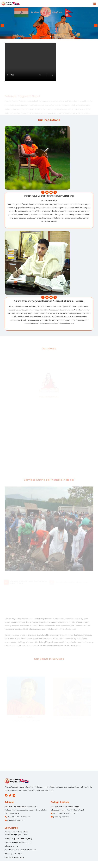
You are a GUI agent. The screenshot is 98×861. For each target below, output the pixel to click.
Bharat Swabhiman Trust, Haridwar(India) (20, 850)
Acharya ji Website (12, 846)
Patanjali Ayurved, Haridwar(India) (18, 842)
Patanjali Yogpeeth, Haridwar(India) (18, 839)
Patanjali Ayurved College (14, 857)
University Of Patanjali (13, 853)
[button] (47, 36)
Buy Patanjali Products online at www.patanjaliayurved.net (16, 833)
